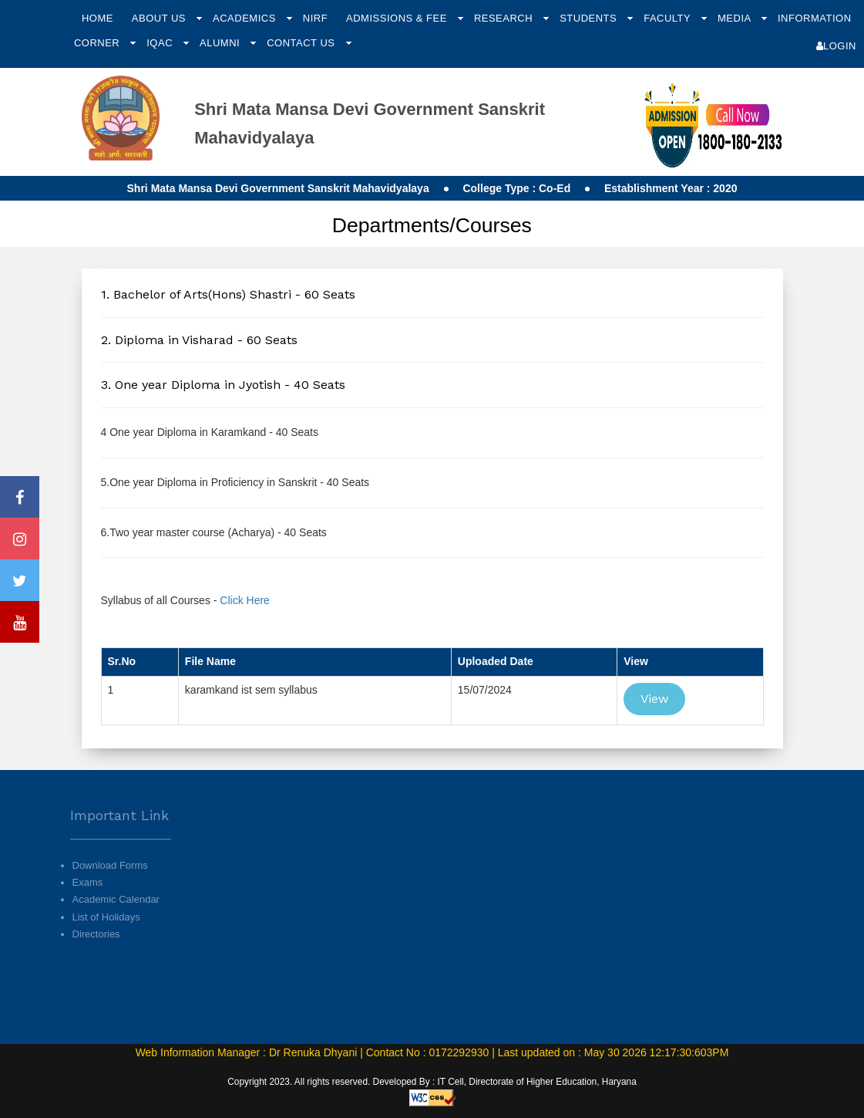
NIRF (315, 18)
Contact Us (302, 43)
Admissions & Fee (398, 18)
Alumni (221, 43)
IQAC (161, 43)
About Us (160, 18)
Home (97, 18)
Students (590, 18)
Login (836, 46)
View (654, 698)
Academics (246, 18)
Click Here (245, 600)
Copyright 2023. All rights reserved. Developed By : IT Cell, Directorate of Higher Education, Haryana (432, 1081)
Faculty (669, 18)
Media (736, 18)
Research (505, 18)
